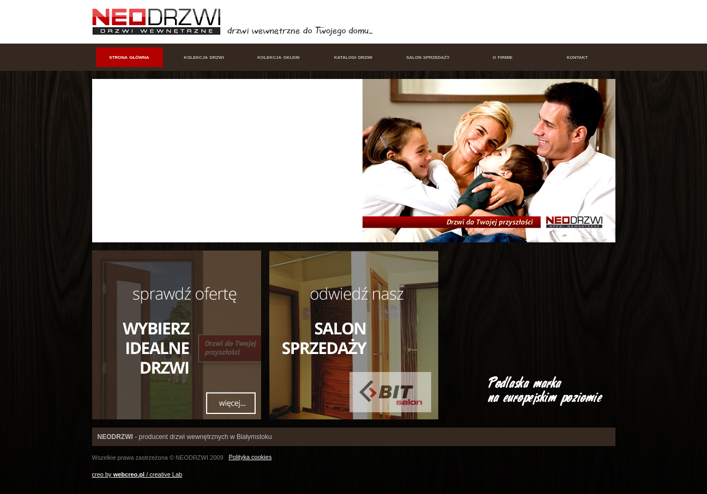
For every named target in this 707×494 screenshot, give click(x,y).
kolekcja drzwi (203, 56)
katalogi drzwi (353, 56)
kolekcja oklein (278, 56)
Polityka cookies (250, 457)
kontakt (577, 56)
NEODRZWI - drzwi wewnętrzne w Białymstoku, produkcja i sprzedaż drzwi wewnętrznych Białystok (159, 22)
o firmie (502, 56)
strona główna (129, 56)
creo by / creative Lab (137, 474)
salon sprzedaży (428, 56)
